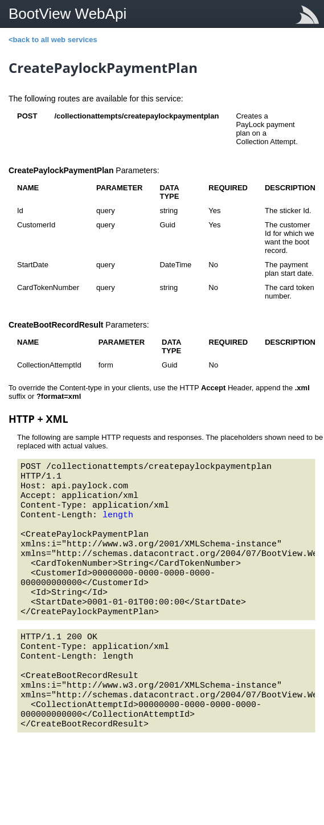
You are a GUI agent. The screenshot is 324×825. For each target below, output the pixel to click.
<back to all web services (53, 39)
